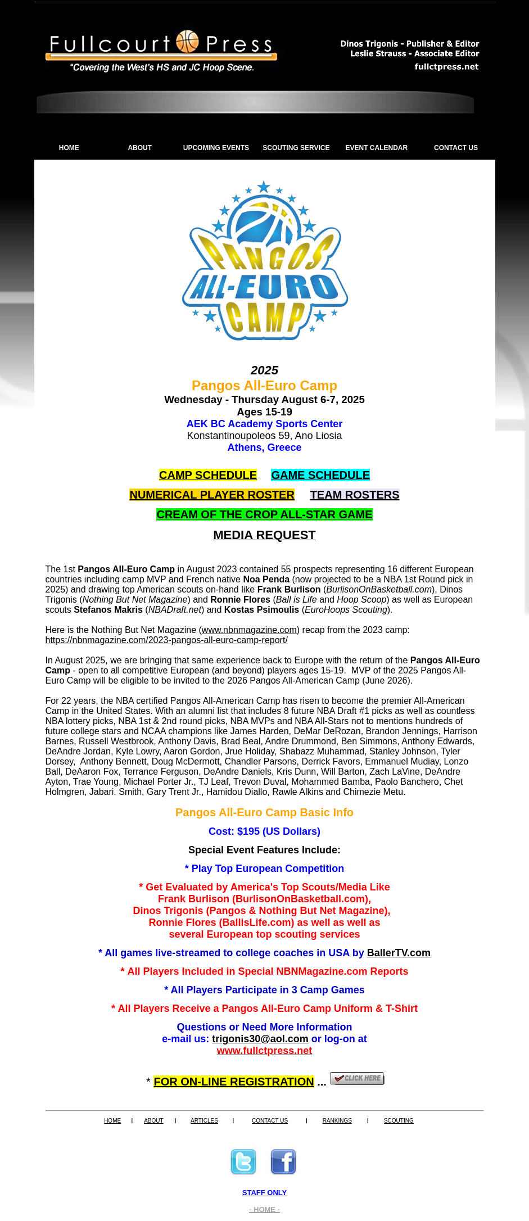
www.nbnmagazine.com (249, 630)
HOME (69, 148)
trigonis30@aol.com (260, 1038)
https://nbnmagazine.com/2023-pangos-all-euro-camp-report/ (167, 640)
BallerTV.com (399, 952)
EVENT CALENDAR (377, 148)
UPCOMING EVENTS (216, 148)
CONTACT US (456, 148)
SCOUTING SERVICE (296, 148)
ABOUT (140, 148)
